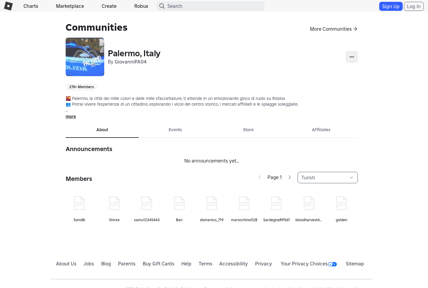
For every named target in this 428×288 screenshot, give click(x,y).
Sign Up (391, 6)
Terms (205, 264)
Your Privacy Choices (309, 264)
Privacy (263, 264)
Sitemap (355, 264)
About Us (66, 264)
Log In (414, 6)
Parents (127, 264)
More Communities (331, 28)
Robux (141, 6)
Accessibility (233, 264)
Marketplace (70, 6)
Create (109, 6)
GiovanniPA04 (130, 62)
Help (186, 264)
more (71, 116)
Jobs (88, 264)
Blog (106, 264)
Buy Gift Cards (158, 264)
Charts (30, 6)
